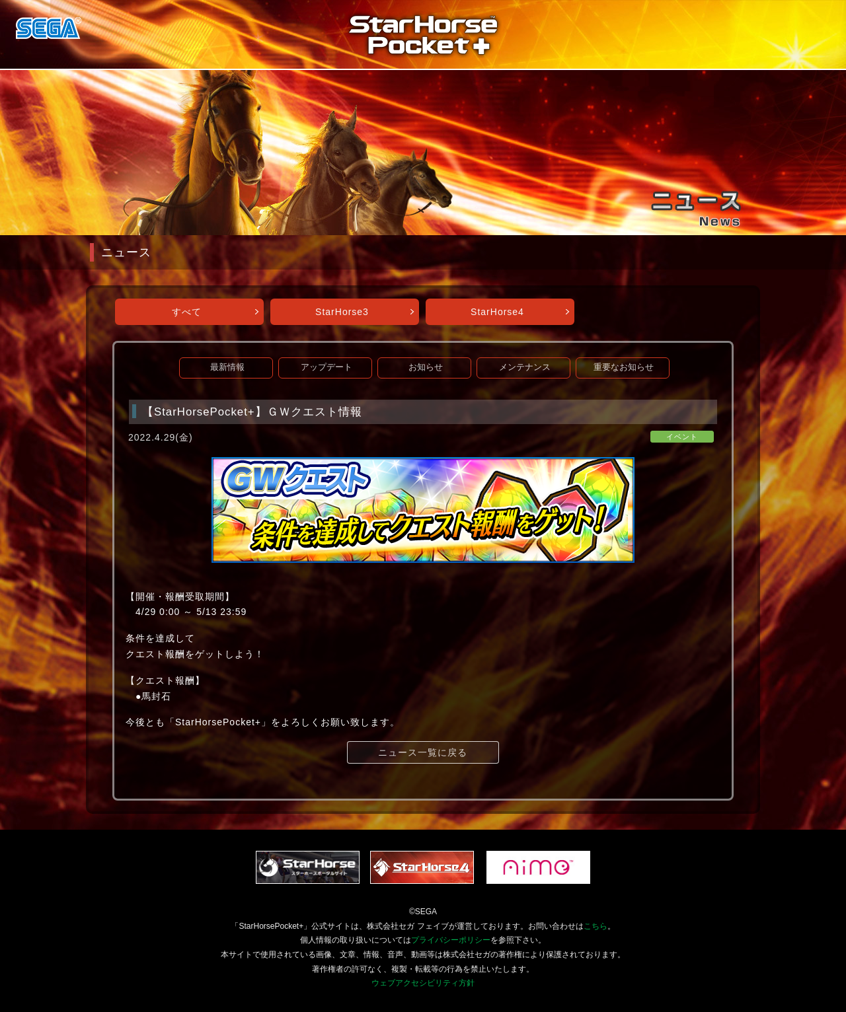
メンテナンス (525, 367)
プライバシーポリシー (450, 940)
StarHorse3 (342, 312)
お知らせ (425, 367)
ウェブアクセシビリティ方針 (423, 983)
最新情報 (227, 367)
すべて (187, 312)
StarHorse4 (497, 312)
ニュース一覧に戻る (422, 752)
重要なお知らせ (624, 367)
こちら (595, 926)
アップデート (326, 367)
